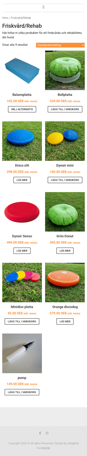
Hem (5, 18)
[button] (43, 7)
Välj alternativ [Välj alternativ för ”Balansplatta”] (22, 109)
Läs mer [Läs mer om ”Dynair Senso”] (22, 250)
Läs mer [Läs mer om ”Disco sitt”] (22, 179)
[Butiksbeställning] (60, 45)
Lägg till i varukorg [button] (65, 109)
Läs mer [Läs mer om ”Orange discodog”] (65, 321)
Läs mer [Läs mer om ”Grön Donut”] (65, 250)
